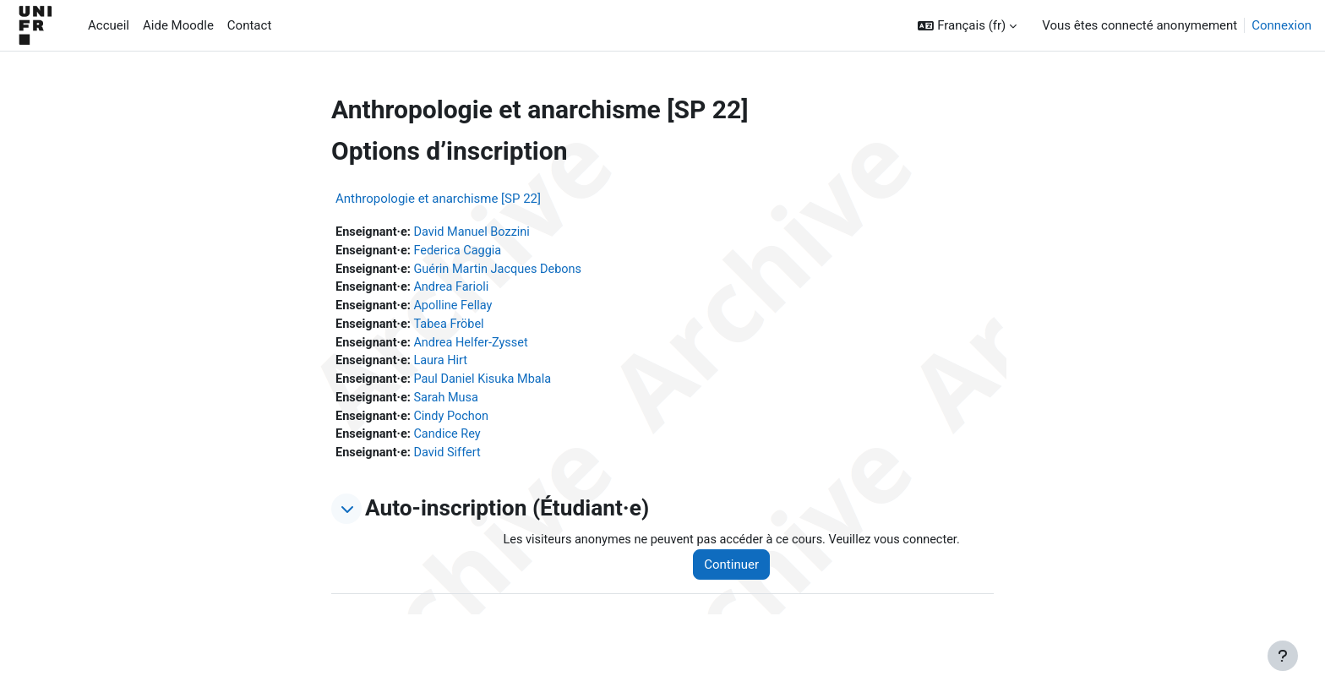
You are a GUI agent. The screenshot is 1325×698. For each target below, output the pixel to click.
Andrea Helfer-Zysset (476, 346)
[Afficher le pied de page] (1283, 656)
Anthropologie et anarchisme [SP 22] (438, 198)
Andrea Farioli (455, 289)
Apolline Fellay (457, 308)
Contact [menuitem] (249, 25)
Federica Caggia (462, 251)
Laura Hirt (444, 366)
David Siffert (451, 460)
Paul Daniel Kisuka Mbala (488, 384)
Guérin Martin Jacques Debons (504, 270)
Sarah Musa (450, 404)
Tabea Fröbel (453, 327)
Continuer (739, 573)
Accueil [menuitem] (108, 25)
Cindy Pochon (455, 422)
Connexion (1281, 25)
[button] (967, 25)
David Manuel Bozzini (477, 232)
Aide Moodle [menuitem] (178, 25)
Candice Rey (451, 442)
